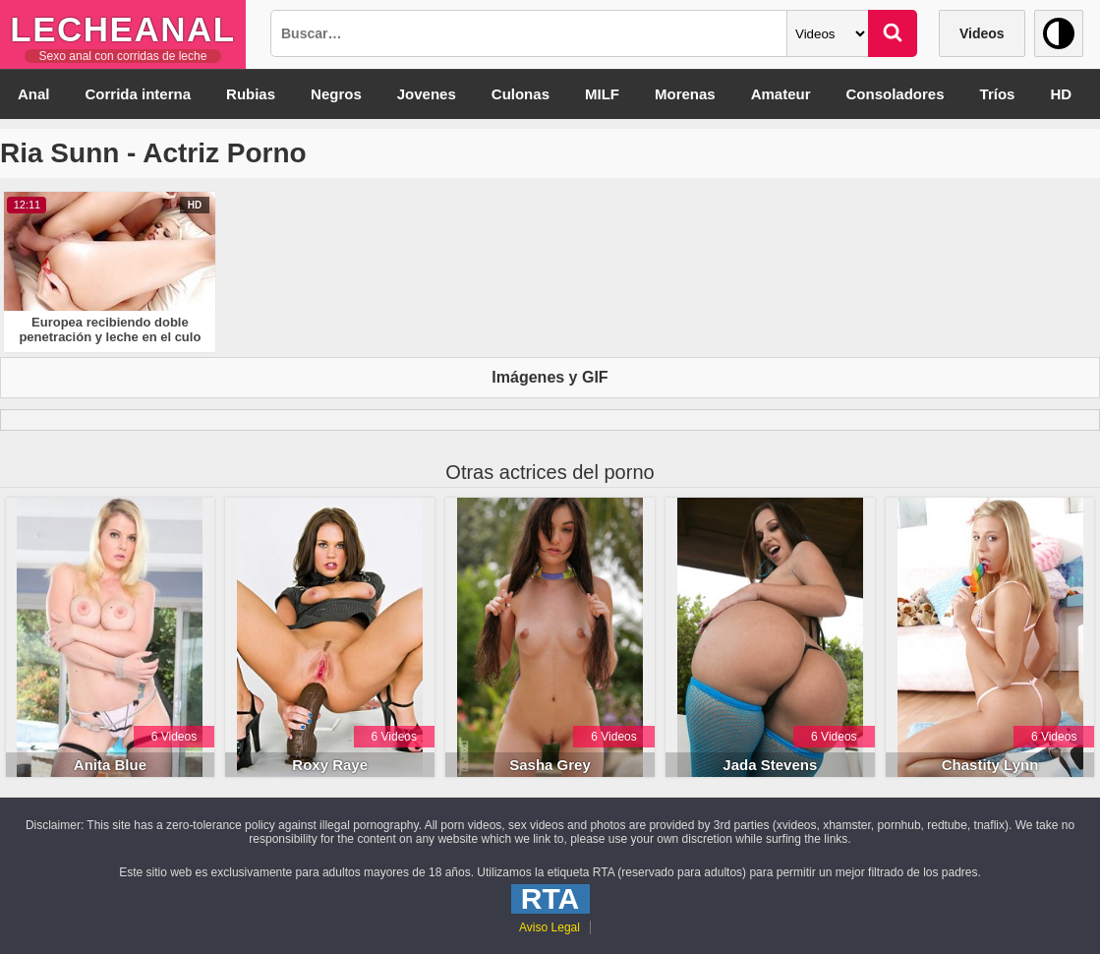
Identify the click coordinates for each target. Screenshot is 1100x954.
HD (1060, 94)
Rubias (250, 94)
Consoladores (895, 94)
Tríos (997, 94)
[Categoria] (827, 33)
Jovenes (426, 94)
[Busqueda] (528, 33)
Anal (34, 94)
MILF (602, 94)
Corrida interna (139, 94)
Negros (336, 94)
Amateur (781, 94)
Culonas (521, 94)
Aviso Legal (549, 927)
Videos (982, 33)
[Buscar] (892, 33)
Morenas (685, 94)
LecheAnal (122, 29)
